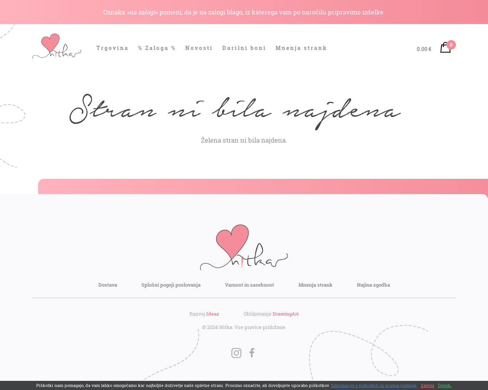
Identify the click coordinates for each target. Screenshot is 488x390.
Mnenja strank (301, 47)
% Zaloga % (157, 47)
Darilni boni (244, 47)
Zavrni (427, 385)
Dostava (107, 284)
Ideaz (212, 313)
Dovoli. (445, 385)
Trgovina (112, 47)
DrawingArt (286, 313)
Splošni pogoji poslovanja (171, 284)
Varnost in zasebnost (249, 284)
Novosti (199, 47)
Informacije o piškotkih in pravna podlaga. (374, 385)
